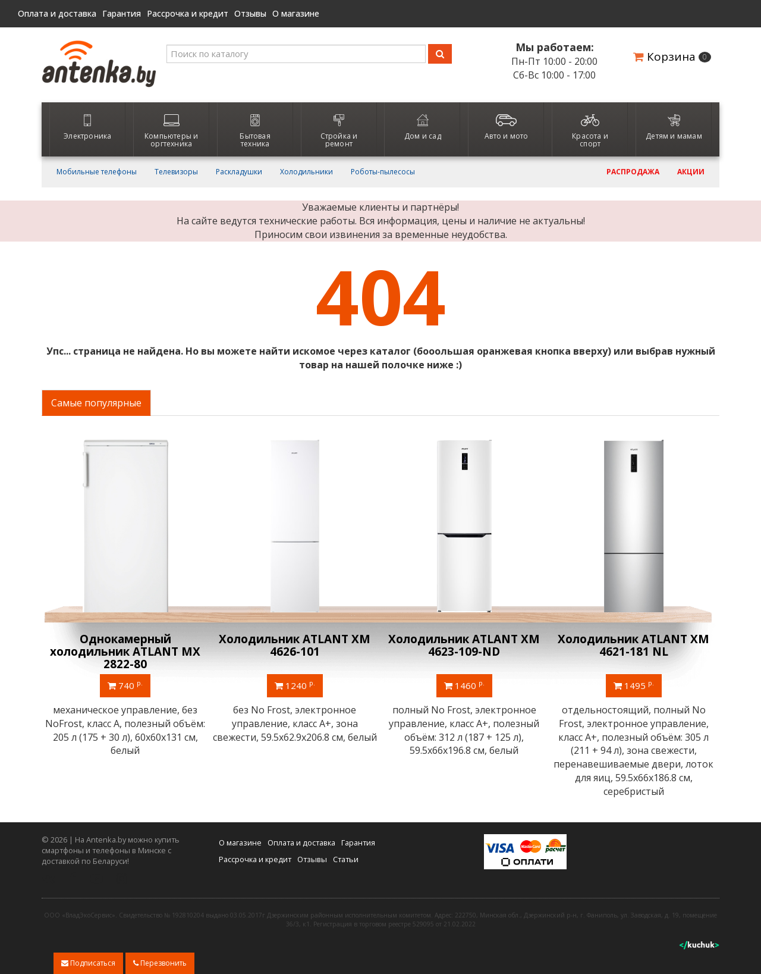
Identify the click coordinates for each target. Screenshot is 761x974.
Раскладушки (239, 172)
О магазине (295, 14)
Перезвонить (160, 963)
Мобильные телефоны (96, 172)
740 (126, 684)
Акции (691, 172)
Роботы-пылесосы (383, 172)
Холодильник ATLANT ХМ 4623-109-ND (465, 645)
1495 (635, 684)
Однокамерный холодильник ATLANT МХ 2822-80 (126, 651)
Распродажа (632, 172)
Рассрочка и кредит (187, 14)
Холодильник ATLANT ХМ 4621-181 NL (634, 645)
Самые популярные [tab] (96, 402)
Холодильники (306, 172)
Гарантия (121, 14)
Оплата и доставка (57, 14)
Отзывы (250, 14)
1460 (465, 684)
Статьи (346, 859)
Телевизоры (176, 172)
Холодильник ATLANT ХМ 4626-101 (296, 645)
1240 (296, 684)
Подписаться (88, 963)
